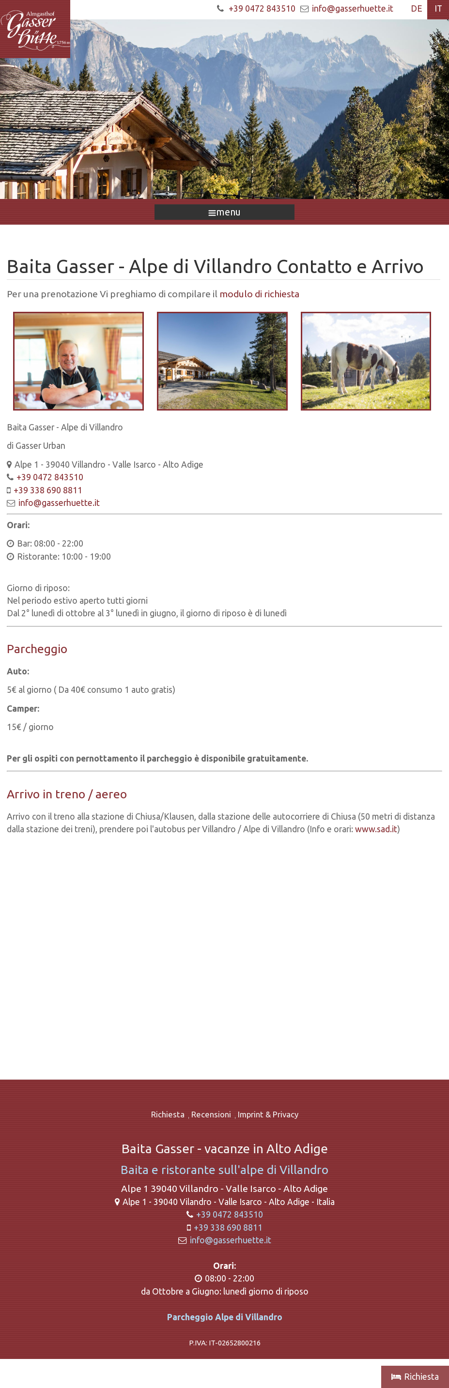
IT (438, 8)
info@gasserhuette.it (352, 8)
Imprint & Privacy (268, 1114)
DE (416, 8)
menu (224, 211)
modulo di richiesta (259, 294)
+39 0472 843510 (262, 8)
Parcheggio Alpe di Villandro (224, 1317)
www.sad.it (376, 829)
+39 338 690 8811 (48, 490)
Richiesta (168, 1114)
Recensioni (211, 1114)
